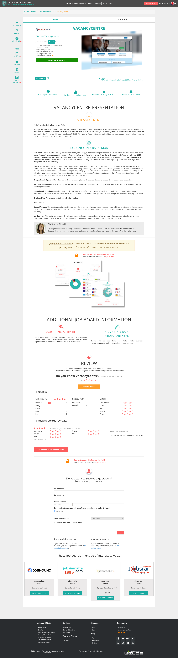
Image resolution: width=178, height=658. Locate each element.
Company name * (61, 505)
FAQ (93, 638)
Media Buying (67, 627)
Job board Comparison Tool (46, 632)
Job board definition (44, 642)
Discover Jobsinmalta (72, 593)
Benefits (40, 630)
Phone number (60, 512)
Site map (100, 651)
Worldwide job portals (44, 637)
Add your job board (151, 3)
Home (26, 12)
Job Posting (66, 632)
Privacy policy (92, 651)
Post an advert (16, 80)
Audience (16, 40)
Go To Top (17, 24)
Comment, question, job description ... (69, 533)
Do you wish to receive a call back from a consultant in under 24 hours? (82, 518)
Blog (93, 630)
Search (82, 3)
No (61, 521)
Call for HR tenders (69, 630)
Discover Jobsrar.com (139, 593)
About (17, 32)
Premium (65, 640)
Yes (56, 521)
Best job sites (42, 627)
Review (17, 63)
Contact (94, 643)
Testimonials (121, 627)
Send (120, 543)
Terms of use (83, 651)
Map (90, 3)
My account (164, 3)
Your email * (59, 499)
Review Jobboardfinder (125, 631)
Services (97, 3)
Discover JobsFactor (105, 598)
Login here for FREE (61, 254)
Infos (17, 48)
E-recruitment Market (44, 640)
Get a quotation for (61, 529)
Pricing (17, 71)
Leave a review (89, 397)
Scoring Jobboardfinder (45, 635)
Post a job (107, 3)
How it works (72, 3)
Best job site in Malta (46, 12)
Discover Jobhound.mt (39, 593)
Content (16, 55)
